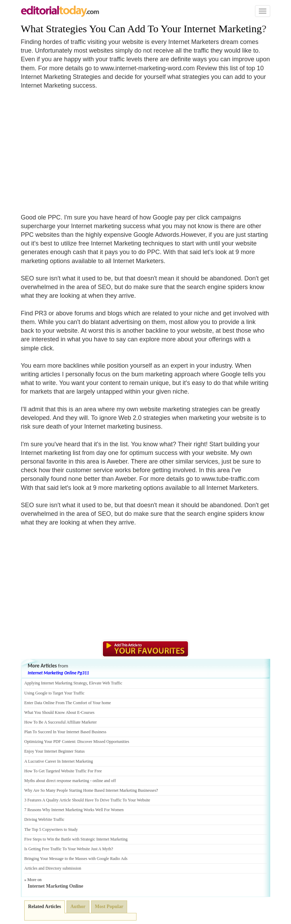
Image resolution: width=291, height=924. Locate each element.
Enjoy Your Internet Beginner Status (54, 751)
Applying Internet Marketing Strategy (55, 683)
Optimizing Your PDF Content (49, 741)
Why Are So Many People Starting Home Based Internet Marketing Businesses (90, 790)
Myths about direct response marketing (56, 780)
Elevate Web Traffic (105, 683)
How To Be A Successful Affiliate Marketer (60, 722)
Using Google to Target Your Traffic (54, 693)
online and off (104, 780)
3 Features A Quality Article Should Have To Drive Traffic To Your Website (87, 800)
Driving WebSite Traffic (44, 819)
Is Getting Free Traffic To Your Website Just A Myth (67, 848)
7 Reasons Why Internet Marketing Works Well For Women (74, 809)
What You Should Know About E (52, 712)
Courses (88, 712)
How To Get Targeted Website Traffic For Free (63, 771)
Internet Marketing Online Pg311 (58, 672)
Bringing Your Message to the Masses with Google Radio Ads (75, 858)
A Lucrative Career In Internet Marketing (58, 761)
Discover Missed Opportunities (103, 741)
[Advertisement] (79, 147)
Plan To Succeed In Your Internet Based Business (65, 731)
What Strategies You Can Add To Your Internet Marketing (141, 28)
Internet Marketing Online (55, 886)
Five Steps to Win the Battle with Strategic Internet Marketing (75, 839)
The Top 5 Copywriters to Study (51, 829)
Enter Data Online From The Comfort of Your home (67, 702)
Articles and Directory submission (52, 868)
